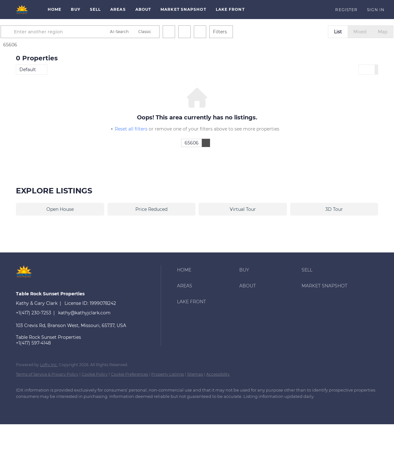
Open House (60, 209)
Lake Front (230, 9)
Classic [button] (159, 31)
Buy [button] (75, 9)
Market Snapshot (183, 9)
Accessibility (218, 374)
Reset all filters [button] (131, 129)
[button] (22, 9)
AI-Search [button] (134, 31)
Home (54, 9)
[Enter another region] (72, 32)
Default (27, 69)
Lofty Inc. (49, 364)
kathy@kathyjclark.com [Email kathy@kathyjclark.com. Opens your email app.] (84, 313)
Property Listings (167, 374)
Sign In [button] (375, 9)
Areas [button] (118, 9)
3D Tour (334, 209)
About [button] (143, 9)
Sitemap (195, 374)
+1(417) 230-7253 (33, 313)
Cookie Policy (95, 374)
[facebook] (23, 407)
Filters (235, 32)
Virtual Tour (243, 209)
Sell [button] (95, 9)
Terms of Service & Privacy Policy (47, 374)
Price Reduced (151, 209)
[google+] (42, 407)
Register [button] (346, 9)
